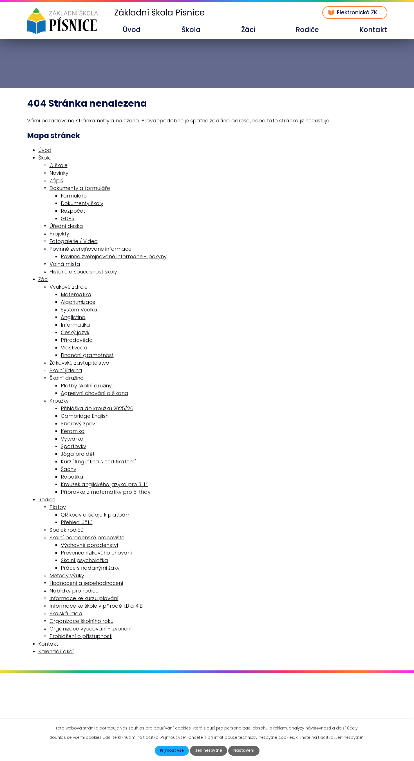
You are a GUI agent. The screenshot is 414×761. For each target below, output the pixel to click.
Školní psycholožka (84, 560)
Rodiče (307, 29)
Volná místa (65, 264)
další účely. (347, 728)
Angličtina (73, 317)
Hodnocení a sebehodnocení (86, 583)
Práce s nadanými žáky (90, 567)
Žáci (248, 29)
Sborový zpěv (78, 423)
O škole (59, 165)
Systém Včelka (79, 309)
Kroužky (59, 400)
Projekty (59, 233)
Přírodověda (77, 340)
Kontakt (373, 29)
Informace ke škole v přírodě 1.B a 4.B (96, 605)
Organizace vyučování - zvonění (91, 628)
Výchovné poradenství (89, 545)
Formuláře (74, 195)
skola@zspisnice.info (60, 713)
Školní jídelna (66, 370)
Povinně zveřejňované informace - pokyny (114, 256)
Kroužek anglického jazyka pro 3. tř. (104, 484)
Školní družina (67, 377)
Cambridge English (85, 415)
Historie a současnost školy (83, 271)
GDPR (68, 218)
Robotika (72, 476)
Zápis (56, 180)
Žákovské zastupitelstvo (79, 362)
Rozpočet (73, 210)
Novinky (59, 172)
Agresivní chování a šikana (94, 393)
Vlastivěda (74, 347)
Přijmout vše (172, 750)
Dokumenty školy (82, 203)
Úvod (132, 29)
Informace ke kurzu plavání (84, 598)
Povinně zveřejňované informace (90, 248)
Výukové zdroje (69, 286)
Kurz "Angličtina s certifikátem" (98, 461)
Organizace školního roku (81, 621)
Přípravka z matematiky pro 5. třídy (106, 491)
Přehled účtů (77, 522)
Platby (58, 507)
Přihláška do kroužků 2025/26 (97, 408)
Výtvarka (72, 438)
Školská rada (66, 613)
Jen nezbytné (208, 750)
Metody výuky (67, 575)
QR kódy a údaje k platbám (96, 514)
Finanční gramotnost (87, 355)
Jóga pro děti (78, 453)
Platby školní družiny (86, 385)
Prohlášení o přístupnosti (81, 636)
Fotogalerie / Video (74, 241)
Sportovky (73, 446)
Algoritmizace (78, 302)
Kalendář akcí (56, 651)
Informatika (75, 324)
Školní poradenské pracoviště (87, 537)
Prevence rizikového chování (96, 552)
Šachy (68, 469)
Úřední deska (66, 226)
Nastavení (244, 750)
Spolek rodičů (67, 529)
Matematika (76, 294)
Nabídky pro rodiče (74, 590)
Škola (191, 29)
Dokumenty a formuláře (80, 188)
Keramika (73, 431)
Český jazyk (75, 332)
